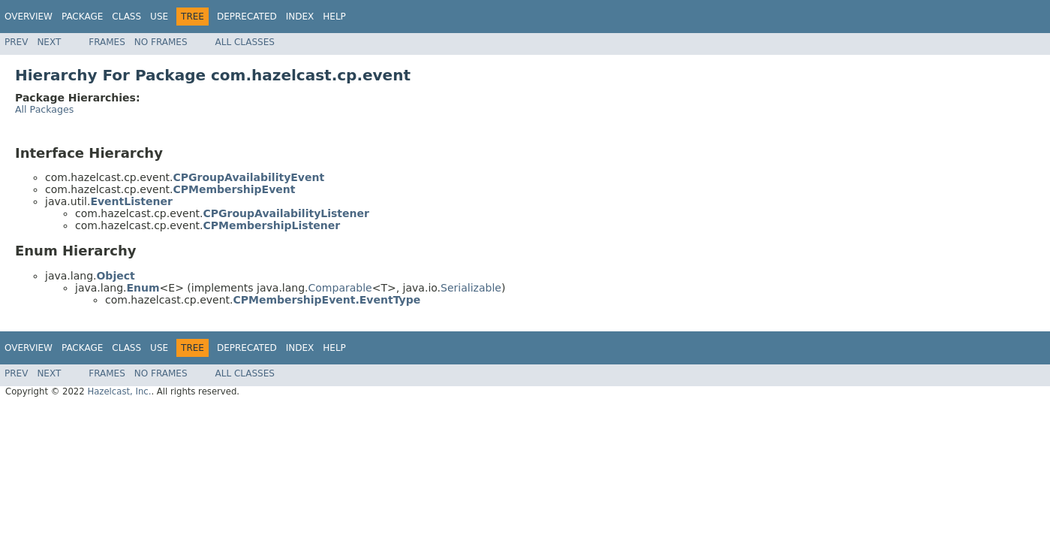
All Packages (44, 109)
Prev (16, 42)
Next (49, 42)
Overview (29, 16)
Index (300, 16)
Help (334, 16)
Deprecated (247, 16)
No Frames (161, 42)
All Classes (245, 42)
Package (82, 16)
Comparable (340, 288)
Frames (107, 42)
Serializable (471, 288)
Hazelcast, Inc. (119, 391)
